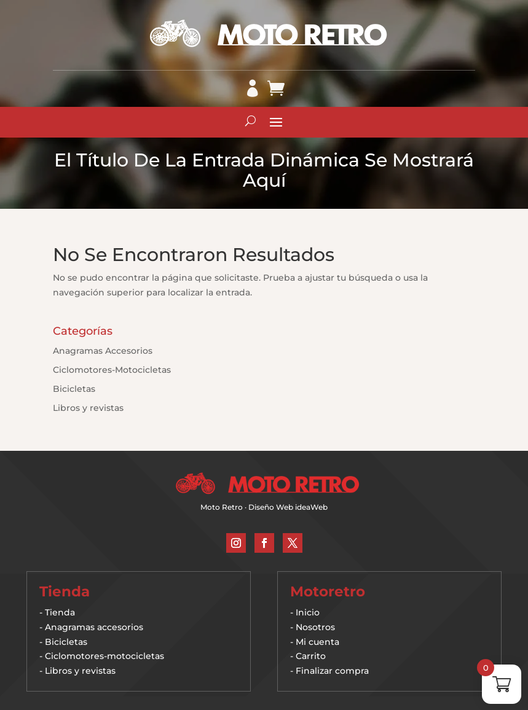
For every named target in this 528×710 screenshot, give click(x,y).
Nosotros (315, 627)
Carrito (311, 655)
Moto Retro (221, 507)
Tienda (60, 612)
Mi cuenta (317, 641)
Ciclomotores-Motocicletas (112, 369)
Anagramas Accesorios (102, 350)
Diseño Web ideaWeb (288, 507)
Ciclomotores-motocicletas (104, 655)
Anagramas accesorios (94, 627)
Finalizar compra (332, 670)
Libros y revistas (88, 407)
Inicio (308, 612)
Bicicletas (74, 388)
